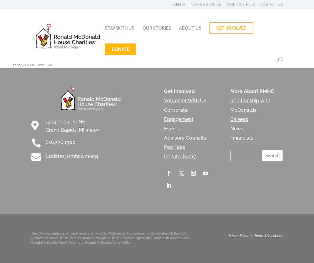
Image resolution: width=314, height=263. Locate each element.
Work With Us (240, 5)
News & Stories (206, 5)
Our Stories (157, 28)
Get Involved (231, 28)
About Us (190, 28)
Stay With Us (120, 28)
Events (178, 5)
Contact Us (271, 5)
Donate (120, 49)
